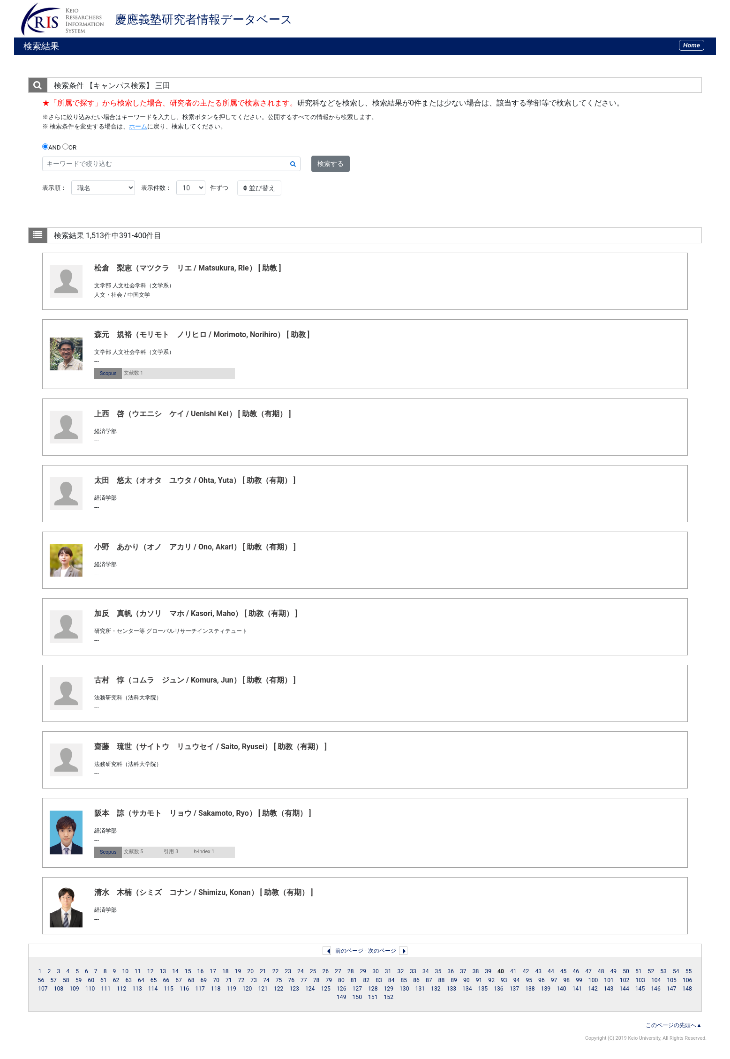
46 (575, 971)
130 (404, 988)
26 (325, 971)
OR (69, 147)
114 (153, 988)
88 (441, 980)
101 (609, 980)
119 (231, 988)
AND (51, 147)
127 (357, 988)
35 (438, 971)
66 (166, 980)
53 (663, 971)
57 (53, 980)
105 (672, 980)
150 (357, 997)
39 (488, 971)
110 (90, 988)
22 (275, 971)
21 (263, 971)
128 (373, 988)
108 (59, 988)
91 (479, 980)
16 (200, 971)
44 (551, 971)
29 (363, 971)
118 (216, 988)
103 (640, 980)
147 (672, 988)
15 (188, 971)
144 (624, 988)
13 (162, 971)
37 (463, 971)
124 (310, 988)
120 (247, 988)
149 (341, 997)
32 (401, 971)
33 (413, 971)
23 (288, 971)
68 (191, 980)
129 (389, 988)
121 (263, 988)
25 (313, 971)
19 (238, 971)
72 (241, 980)
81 (354, 980)
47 (588, 971)
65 (154, 980)
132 (436, 988)
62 (116, 980)
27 (338, 971)
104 (656, 980)
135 (483, 988)
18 (225, 971)
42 (526, 971)
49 (613, 971)
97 (554, 980)
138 (530, 988)
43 (538, 971)
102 (625, 980)
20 (250, 971)
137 (514, 988)
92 (491, 980)
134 (467, 988)
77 (304, 980)
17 (213, 971)
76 (291, 980)
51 (638, 971)
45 (563, 971)
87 (429, 980)
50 (626, 971)
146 (656, 988)
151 (373, 997)
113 (137, 988)
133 (452, 988)
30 (375, 971)
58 (66, 980)
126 (341, 988)
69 (204, 980)
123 (294, 988)
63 (128, 980)
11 (138, 971)
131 (420, 988)
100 (593, 980)
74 (266, 980)
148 (687, 988)
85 (404, 980)
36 (450, 971)
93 (504, 980)
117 (200, 988)
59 (78, 980)
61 (103, 980)
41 (513, 971)
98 (566, 980)
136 (499, 988)
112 (122, 988)
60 (91, 980)
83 (379, 980)
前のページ (349, 950)
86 (416, 980)
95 (529, 980)
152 (389, 997)
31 (388, 971)
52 (651, 971)
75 (279, 980)
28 (350, 971)
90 (466, 980)
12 (150, 971)
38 (476, 971)
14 (175, 971)
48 (601, 971)
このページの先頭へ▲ (674, 1025)
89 (454, 980)
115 (168, 988)
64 (141, 980)
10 (125, 971)
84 (391, 980)
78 (316, 980)
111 (106, 988)
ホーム (138, 126)
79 (328, 980)
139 (546, 988)
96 (541, 980)
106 (687, 980)
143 (609, 988)
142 (593, 988)
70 (216, 980)
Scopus (108, 373)
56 (41, 980)
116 (184, 988)
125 (326, 988)
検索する (330, 163)
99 (579, 980)
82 (366, 980)
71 (229, 980)
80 (341, 980)
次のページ (382, 950)
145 (640, 988)
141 (577, 988)
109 (74, 988)
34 (425, 971)
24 (300, 971)
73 (253, 980)
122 (279, 988)
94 (516, 980)
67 (178, 980)
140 (561, 988)
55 (688, 971)
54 (676, 971)
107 (43, 988)
